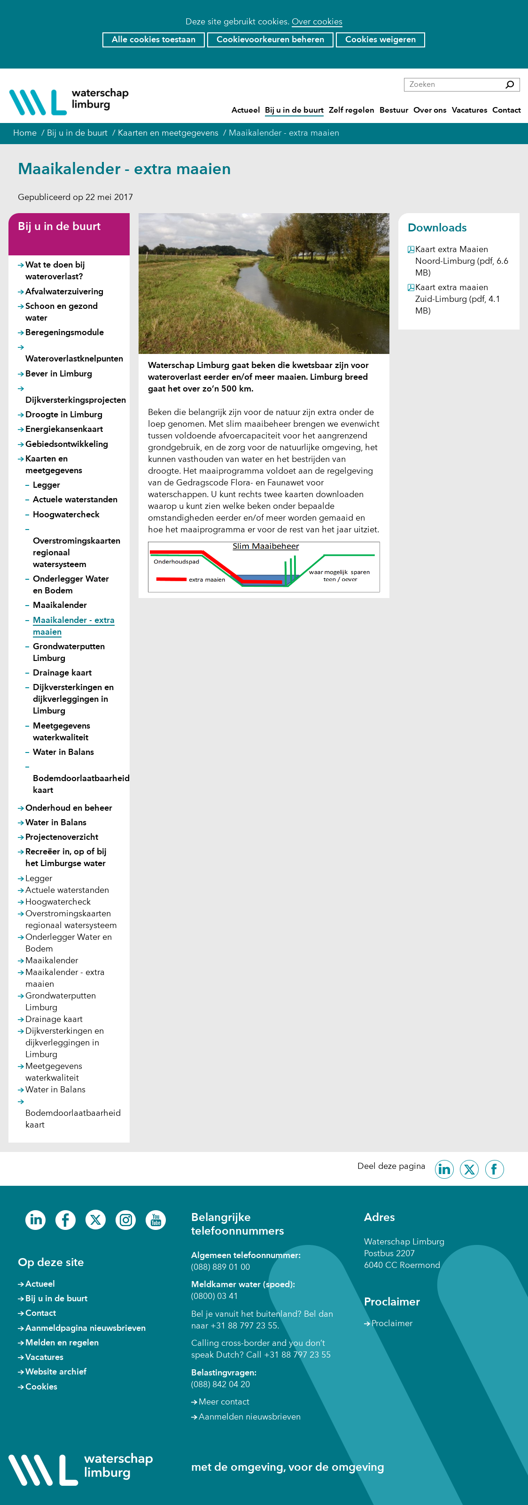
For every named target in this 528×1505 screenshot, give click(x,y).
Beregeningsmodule (64, 333)
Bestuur (394, 111)
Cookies (41, 1387)
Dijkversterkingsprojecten (75, 400)
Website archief (55, 1372)
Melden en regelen (62, 1343)
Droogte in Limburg (63, 415)
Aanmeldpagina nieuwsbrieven (85, 1328)
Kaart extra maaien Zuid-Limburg (457, 299)
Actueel (246, 111)
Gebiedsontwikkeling (66, 444)
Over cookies (317, 22)
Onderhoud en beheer (68, 808)
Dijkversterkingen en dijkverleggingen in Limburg (73, 699)
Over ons (430, 111)
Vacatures (470, 111)
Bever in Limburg (58, 374)
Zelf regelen (351, 111)
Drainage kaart (62, 673)
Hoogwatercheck (66, 515)
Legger (46, 485)
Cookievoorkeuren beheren (270, 40)
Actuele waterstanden (75, 500)
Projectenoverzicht (61, 837)
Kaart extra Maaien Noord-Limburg (461, 261)
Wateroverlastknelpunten (74, 359)
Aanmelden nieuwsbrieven (250, 1417)
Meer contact (224, 1402)
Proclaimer (392, 1324)
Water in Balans (63, 752)
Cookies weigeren (380, 40)
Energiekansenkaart (64, 429)
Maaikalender (60, 605)
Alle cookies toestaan (153, 40)
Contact (506, 111)
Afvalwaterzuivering (64, 292)
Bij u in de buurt (294, 111)
